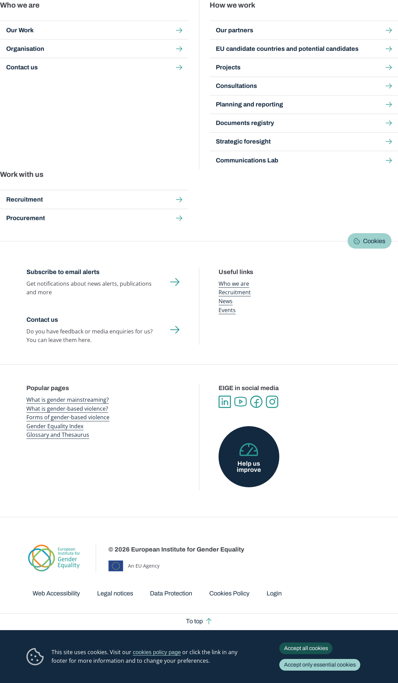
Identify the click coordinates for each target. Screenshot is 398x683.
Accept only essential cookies (320, 665)
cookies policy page (157, 652)
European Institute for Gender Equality (36, 20)
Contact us (42, 319)
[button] (47, 206)
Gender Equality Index (270, 20)
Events (227, 310)
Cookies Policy (229, 593)
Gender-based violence (228, 20)
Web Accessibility (56, 593)
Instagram (272, 402)
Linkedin (225, 402)
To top (194, 621)
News (226, 301)
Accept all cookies (306, 648)
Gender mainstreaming (184, 20)
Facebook (256, 402)
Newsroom (95, 20)
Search (383, 20)
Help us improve (249, 466)
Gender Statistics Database (315, 20)
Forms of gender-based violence (67, 417)
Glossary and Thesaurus (57, 435)
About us (355, 20)
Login (274, 593)
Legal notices (115, 593)
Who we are (234, 283)
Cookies (374, 241)
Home (40, 63)
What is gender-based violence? (67, 408)
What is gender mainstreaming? (67, 399)
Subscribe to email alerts (63, 272)
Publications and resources (136, 20)
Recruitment (235, 292)
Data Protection (171, 593)
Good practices (129, 63)
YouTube (240, 402)
